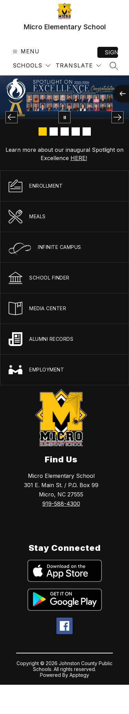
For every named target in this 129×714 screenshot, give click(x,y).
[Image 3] (65, 131)
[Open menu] (25, 51)
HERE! (79, 158)
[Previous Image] (12, 117)
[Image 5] (87, 131)
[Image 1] (43, 131)
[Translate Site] (78, 65)
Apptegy (79, 675)
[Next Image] (117, 117)
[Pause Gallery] (64, 117)
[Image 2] (54, 131)
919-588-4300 (61, 503)
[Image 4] (76, 131)
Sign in (111, 52)
